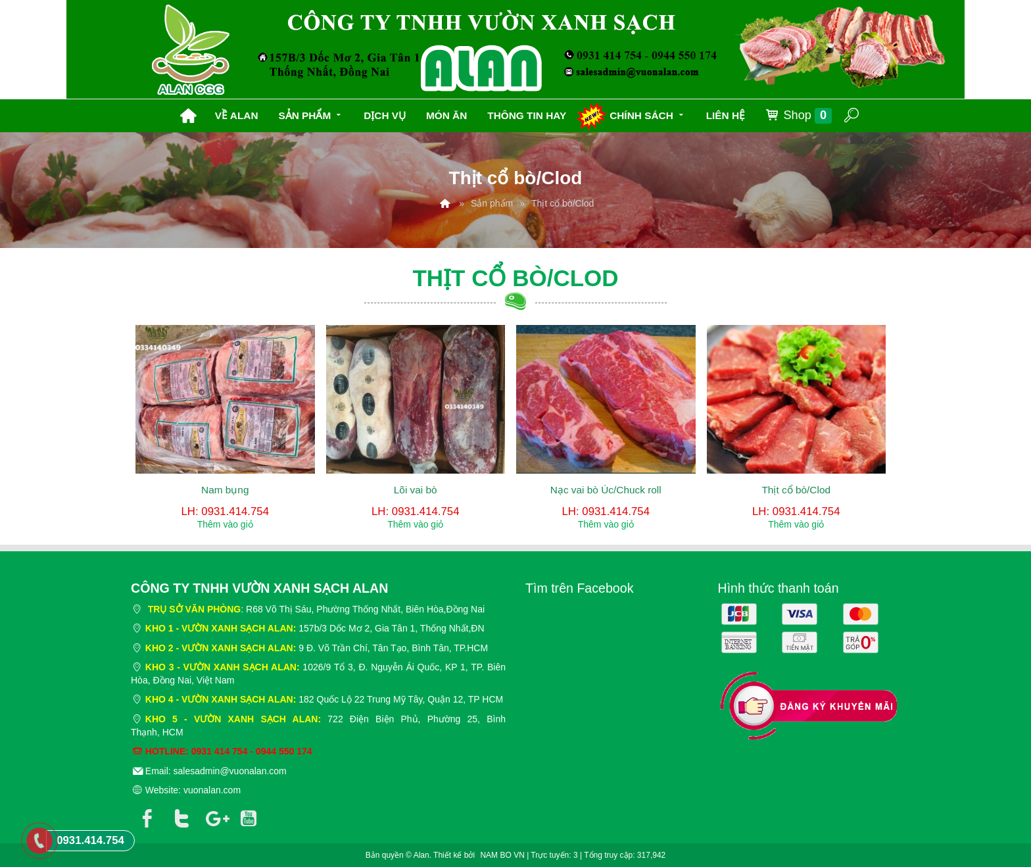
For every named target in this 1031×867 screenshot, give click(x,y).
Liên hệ (725, 115)
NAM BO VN (502, 855)
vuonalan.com (212, 790)
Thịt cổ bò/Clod (795, 489)
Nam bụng (225, 489)
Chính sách (648, 114)
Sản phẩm (310, 114)
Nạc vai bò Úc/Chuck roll (605, 489)
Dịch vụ (385, 115)
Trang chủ (188, 115)
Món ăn (446, 115)
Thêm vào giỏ (225, 524)
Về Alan (236, 115)
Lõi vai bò (415, 489)
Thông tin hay (526, 115)
